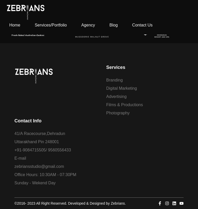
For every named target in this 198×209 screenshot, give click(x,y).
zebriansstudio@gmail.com (39, 166)
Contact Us (142, 25)
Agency (88, 25)
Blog (114, 25)
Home (14, 25)
